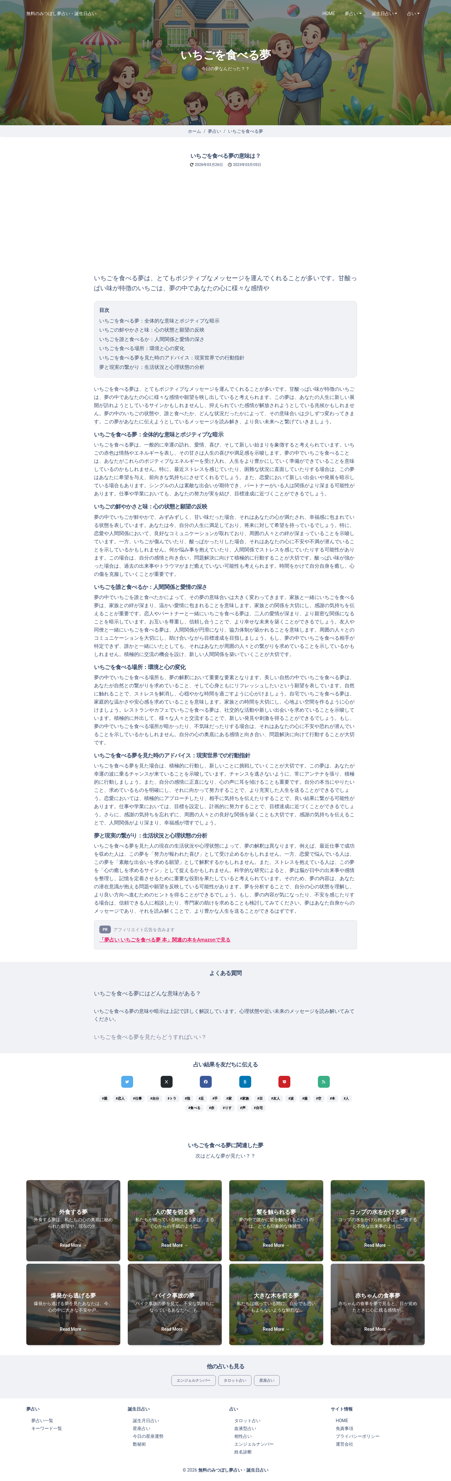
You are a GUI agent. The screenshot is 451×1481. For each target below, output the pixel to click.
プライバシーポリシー (358, 1436)
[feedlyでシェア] (324, 1082)
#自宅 (258, 1108)
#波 (291, 1099)
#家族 (244, 1099)
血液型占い (245, 1428)
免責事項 (344, 1428)
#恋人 (120, 1099)
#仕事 (137, 1099)
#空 (318, 1099)
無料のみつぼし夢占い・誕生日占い (61, 13)
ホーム (194, 131)
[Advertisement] (225, 226)
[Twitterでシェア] (127, 1082)
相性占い (243, 1436)
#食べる (194, 1108)
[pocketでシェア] (284, 1082)
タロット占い (235, 1380)
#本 (332, 1099)
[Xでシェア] (167, 1082)
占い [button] (411, 13)
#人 (346, 1099)
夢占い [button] (351, 13)
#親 (104, 1099)
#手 (215, 1099)
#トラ (172, 1099)
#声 (242, 1108)
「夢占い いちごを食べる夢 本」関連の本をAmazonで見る (165, 940)
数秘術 (139, 1444)
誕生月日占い (146, 1420)
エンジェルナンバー (193, 1380)
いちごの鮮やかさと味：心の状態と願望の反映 (152, 330)
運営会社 (344, 1444)
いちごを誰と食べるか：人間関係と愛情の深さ (152, 339)
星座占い (266, 1380)
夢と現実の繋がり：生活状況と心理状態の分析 (152, 367)
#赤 (211, 1108)
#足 (201, 1099)
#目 (260, 1099)
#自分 (154, 1099)
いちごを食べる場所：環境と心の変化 (141, 348)
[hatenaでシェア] (245, 1082)
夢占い (214, 131)
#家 (228, 1099)
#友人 (275, 1099)
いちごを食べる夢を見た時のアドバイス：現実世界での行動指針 (172, 358)
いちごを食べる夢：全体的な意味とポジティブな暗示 (159, 321)
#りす (227, 1108)
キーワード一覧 (46, 1428)
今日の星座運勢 (148, 1436)
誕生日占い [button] (383, 13)
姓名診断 (243, 1451)
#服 (305, 1099)
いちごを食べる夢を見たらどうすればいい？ (150, 1037)
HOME (329, 13)
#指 (187, 1099)
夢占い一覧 (42, 1420)
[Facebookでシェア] (206, 1082)
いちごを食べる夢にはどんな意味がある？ (147, 993)
